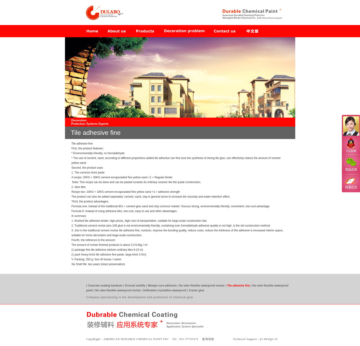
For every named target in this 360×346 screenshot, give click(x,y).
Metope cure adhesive (162, 285)
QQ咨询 (351, 145)
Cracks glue (196, 290)
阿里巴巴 (351, 182)
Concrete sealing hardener (106, 285)
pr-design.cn (269, 339)
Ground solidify (135, 285)
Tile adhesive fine (238, 285)
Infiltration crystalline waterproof (164, 290)
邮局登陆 (208, 339)
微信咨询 (351, 164)
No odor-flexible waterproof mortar (202, 285)
